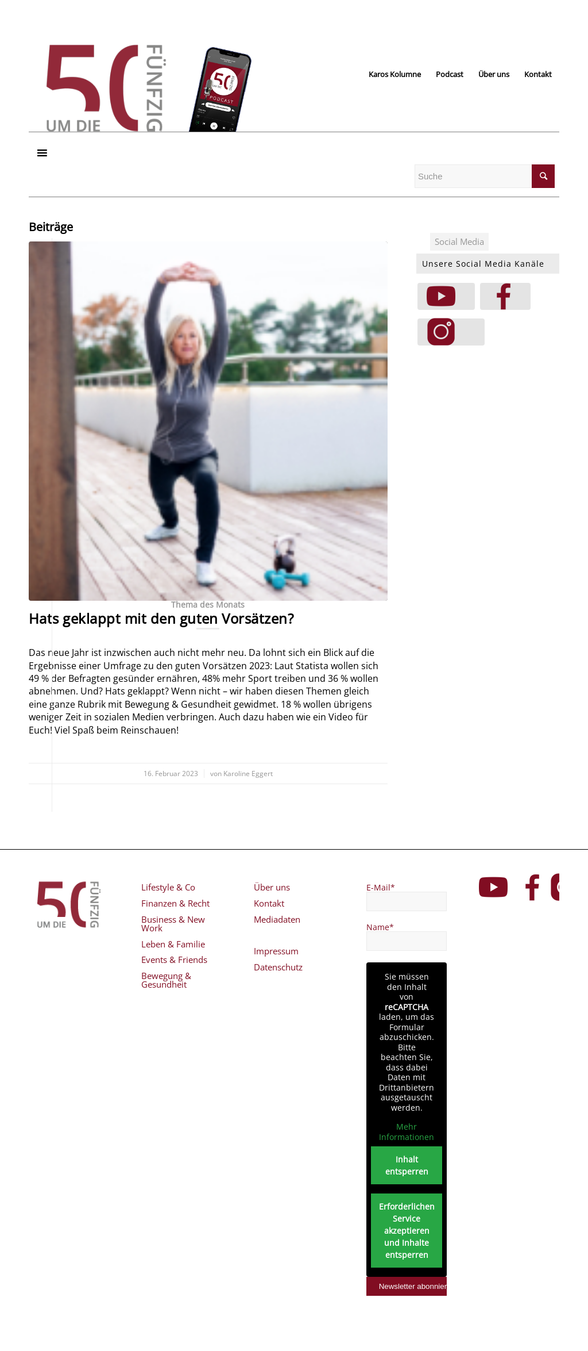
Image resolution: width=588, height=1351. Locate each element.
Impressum (276, 951)
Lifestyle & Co (168, 887)
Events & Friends (174, 959)
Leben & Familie (173, 944)
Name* (380, 927)
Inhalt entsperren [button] (406, 1165)
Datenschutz (278, 967)
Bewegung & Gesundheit (166, 980)
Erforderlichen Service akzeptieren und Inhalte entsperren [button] (406, 1230)
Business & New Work (173, 924)
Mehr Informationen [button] (406, 1132)
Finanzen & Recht (175, 903)
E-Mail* (380, 887)
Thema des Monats (208, 605)
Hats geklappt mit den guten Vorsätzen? (161, 618)
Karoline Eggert (248, 773)
